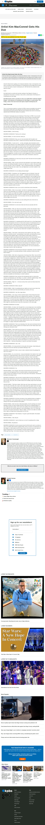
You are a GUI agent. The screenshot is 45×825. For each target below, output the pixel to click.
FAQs (30, 797)
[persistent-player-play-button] (3, 5)
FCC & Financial (17, 797)
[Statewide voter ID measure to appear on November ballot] (6, 768)
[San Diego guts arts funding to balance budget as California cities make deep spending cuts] (28, 768)
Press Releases (17, 801)
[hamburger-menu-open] (3, 2)
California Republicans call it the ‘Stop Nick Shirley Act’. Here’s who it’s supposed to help (17, 778)
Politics (3, 772)
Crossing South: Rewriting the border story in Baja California (15, 621)
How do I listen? (32, 799)
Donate (22, 759)
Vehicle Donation (17, 822)
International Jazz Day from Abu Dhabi (10, 687)
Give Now (40, 1)
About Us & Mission (17, 792)
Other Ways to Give (17, 818)
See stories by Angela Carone (13, 491)
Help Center (31, 803)
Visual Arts (16, 434)
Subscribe (22, 553)
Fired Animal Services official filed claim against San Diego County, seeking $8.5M (20, 726)
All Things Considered (13, 5)
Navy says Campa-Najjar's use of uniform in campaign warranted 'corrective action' (20, 730)
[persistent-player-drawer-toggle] (43, 5)
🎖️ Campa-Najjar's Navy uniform (9, 496)
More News (5, 764)
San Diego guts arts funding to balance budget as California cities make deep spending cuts (28, 777)
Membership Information (18, 816)
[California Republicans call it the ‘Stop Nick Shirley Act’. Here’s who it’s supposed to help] (17, 768)
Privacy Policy (16, 803)
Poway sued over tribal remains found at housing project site (15, 737)
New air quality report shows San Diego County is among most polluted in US (19, 722)
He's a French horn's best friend (37, 775)
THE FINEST (36, 9)
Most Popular (5, 694)
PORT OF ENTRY (29, 9)
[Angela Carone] (3, 481)
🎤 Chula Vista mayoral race (8, 498)
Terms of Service (17, 807)
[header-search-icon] (35, 1)
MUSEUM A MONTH (29, 11)
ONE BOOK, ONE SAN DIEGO (18, 11)
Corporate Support (17, 812)
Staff (15, 805)
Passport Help (31, 801)
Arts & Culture (4, 23)
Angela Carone (29, 32)
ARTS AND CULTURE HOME (10, 9)
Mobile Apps (16, 799)
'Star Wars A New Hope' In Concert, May (10, 654)
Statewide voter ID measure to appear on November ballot (6, 776)
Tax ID (15, 820)
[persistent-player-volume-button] (6, 5)
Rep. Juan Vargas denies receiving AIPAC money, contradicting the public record (20, 733)
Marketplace (37, 5)
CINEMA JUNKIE (21, 9)
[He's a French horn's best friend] (38, 768)
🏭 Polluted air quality (7, 500)
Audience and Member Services (34, 792)
